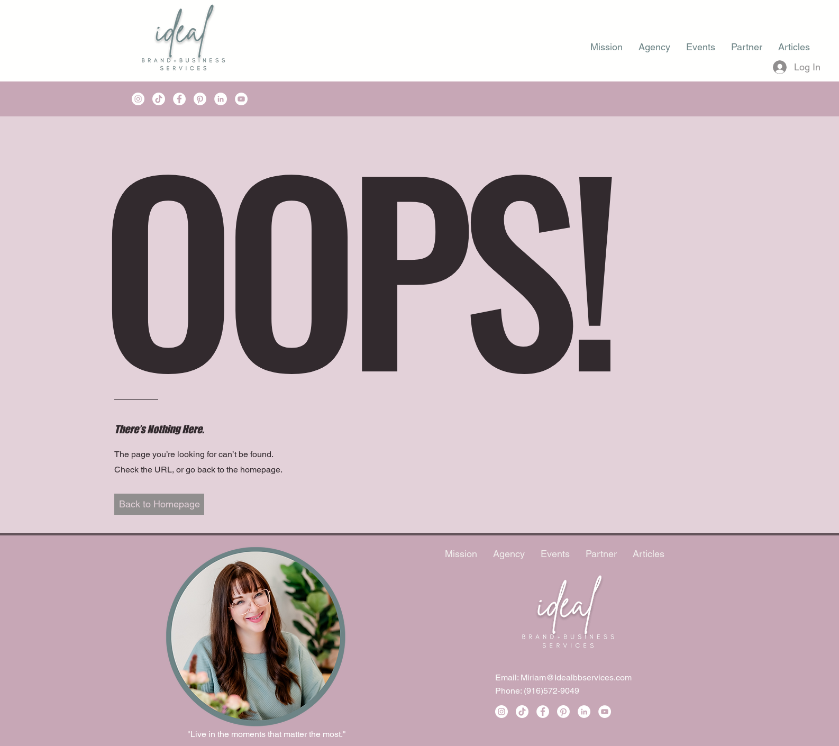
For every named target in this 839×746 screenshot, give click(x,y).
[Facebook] (179, 99)
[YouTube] (241, 99)
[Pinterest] (200, 99)
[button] (159, 504)
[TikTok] (158, 99)
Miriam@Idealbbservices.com (576, 677)
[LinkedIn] (220, 99)
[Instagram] (138, 99)
